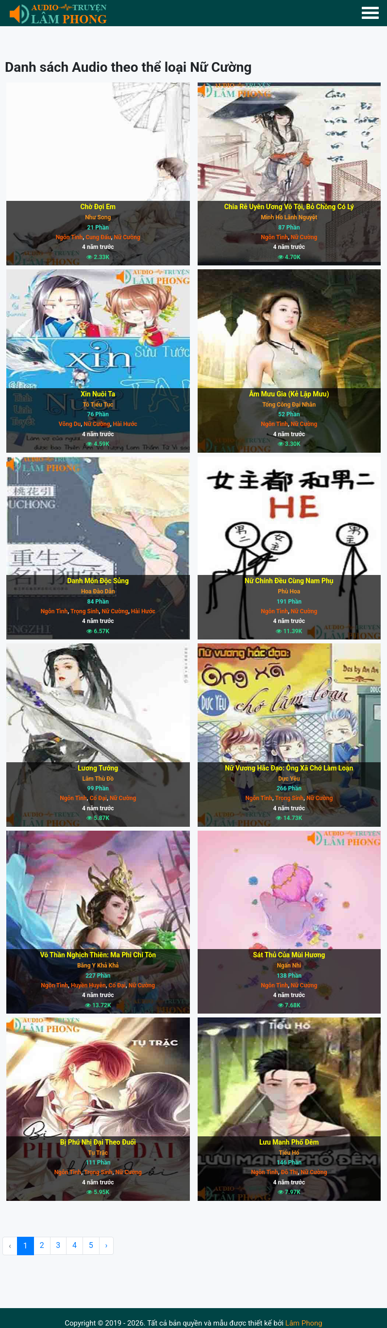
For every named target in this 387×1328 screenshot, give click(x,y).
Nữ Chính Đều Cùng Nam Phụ (289, 581)
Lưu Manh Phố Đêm (289, 1142)
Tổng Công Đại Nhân (289, 404)
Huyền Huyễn (87, 985)
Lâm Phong (304, 1323)
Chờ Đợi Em (98, 207)
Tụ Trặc (98, 1152)
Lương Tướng (98, 768)
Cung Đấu (97, 237)
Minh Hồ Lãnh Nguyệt (289, 217)
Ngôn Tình (69, 237)
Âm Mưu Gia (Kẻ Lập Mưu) (289, 394)
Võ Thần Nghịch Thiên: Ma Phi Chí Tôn (98, 955)
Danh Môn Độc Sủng (98, 581)
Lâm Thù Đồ (98, 778)
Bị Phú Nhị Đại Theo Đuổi (98, 1142)
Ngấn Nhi (289, 965)
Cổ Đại (97, 798)
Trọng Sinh (84, 611)
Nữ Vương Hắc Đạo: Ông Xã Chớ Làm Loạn (288, 768)
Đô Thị (289, 1172)
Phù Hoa (289, 591)
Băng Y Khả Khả (98, 965)
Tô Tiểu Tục (98, 404)
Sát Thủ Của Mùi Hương (289, 955)
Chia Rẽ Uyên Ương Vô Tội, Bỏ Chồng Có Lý (289, 207)
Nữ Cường (126, 237)
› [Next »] (107, 1245)
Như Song (98, 217)
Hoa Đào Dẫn (98, 591)
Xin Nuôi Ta (98, 394)
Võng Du (70, 424)
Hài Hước (124, 424)
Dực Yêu (289, 778)
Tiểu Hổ (289, 1152)
